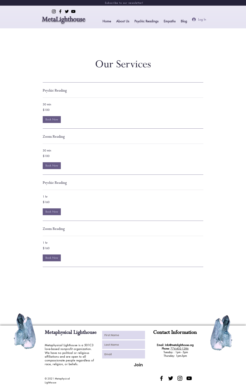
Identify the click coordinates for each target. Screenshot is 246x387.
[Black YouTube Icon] (189, 378)
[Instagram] (53, 11)
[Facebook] (60, 11)
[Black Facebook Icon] (161, 378)
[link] (123, 90)
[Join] (138, 365)
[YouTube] (73, 11)
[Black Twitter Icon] (170, 378)
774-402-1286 (179, 348)
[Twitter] (66, 11)
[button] (52, 119)
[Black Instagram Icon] (180, 378)
